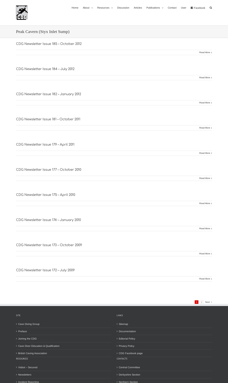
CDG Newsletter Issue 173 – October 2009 (49, 245)
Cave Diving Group (29, 324)
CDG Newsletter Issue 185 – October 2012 (49, 44)
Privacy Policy (126, 346)
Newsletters (24, 374)
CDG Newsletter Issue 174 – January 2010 (48, 220)
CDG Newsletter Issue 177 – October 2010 (48, 169)
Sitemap (123, 324)
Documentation (127, 331)
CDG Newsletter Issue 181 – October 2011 (48, 119)
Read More (204, 52)
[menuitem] (77, 7)
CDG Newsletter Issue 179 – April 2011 (45, 144)
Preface (22, 331)
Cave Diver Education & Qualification (38, 346)
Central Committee (129, 367)
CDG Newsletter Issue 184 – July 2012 (45, 69)
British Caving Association (32, 353)
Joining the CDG (27, 338)
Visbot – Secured (27, 367)
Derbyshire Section (129, 374)
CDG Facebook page (131, 353)
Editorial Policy (127, 338)
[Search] (211, 7)
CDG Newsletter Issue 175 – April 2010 (45, 195)
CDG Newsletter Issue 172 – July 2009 (45, 270)
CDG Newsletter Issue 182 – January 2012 (48, 94)
